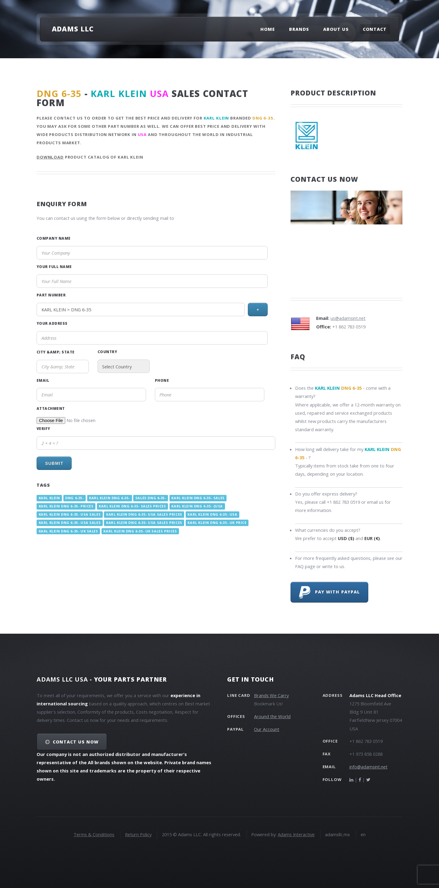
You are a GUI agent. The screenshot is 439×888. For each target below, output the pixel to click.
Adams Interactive (296, 834)
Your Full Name (54, 266)
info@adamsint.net (368, 767)
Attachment (51, 408)
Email (43, 380)
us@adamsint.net (348, 318)
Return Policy (138, 834)
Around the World (272, 716)
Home (267, 29)
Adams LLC (73, 28)
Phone (162, 380)
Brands (299, 29)
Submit (54, 463)
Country (107, 351)
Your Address (52, 323)
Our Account (266, 729)
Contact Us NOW (76, 742)
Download (50, 157)
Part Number (51, 294)
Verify (43, 428)
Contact (375, 29)
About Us (336, 29)
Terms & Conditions (93, 834)
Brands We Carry (271, 695)
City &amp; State (56, 351)
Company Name (54, 238)
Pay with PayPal (329, 592)
